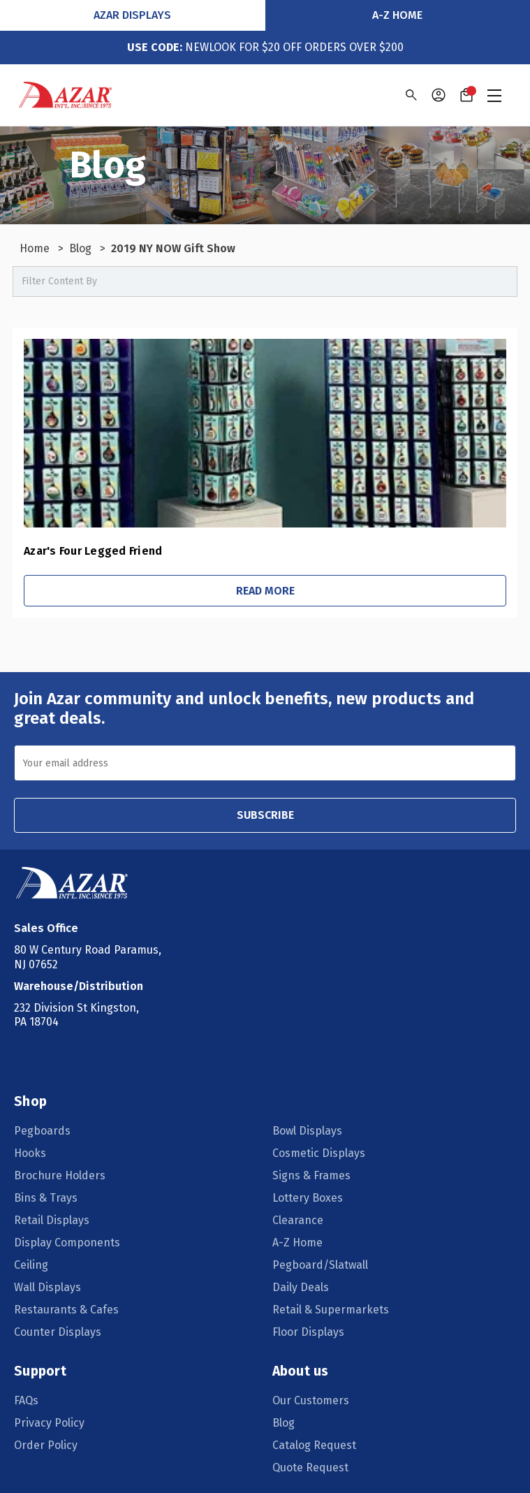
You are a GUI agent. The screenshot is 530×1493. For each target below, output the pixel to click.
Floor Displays (308, 1332)
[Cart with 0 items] (466, 95)
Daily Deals (300, 1287)
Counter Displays (57, 1332)
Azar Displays (132, 15)
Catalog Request (314, 1445)
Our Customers (310, 1400)
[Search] (410, 95)
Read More (265, 590)
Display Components (67, 1242)
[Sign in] (438, 95)
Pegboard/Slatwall (320, 1265)
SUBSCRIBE (265, 815)
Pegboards (42, 1130)
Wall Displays (47, 1287)
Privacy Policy (49, 1422)
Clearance (297, 1220)
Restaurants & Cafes (66, 1309)
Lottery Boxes (307, 1197)
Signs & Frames (311, 1175)
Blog (283, 1422)
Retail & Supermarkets (330, 1309)
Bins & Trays (46, 1197)
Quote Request (310, 1467)
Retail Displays (51, 1220)
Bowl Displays (307, 1130)
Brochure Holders (59, 1175)
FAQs (26, 1400)
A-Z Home (397, 15)
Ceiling (31, 1265)
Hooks (30, 1153)
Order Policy (46, 1445)
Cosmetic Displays (318, 1153)
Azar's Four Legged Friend (93, 551)
